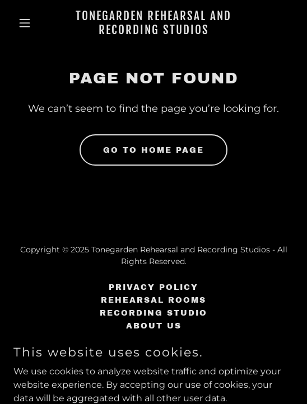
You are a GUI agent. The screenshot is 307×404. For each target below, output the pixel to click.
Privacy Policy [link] (153, 287)
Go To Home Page (153, 150)
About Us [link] (154, 326)
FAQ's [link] (153, 339)
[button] (34, 23)
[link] (153, 31)
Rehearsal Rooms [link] (153, 300)
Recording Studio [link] (153, 313)
